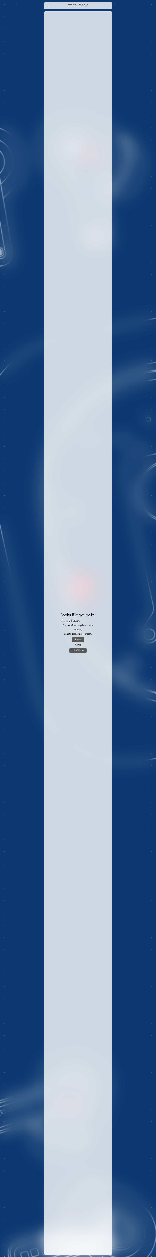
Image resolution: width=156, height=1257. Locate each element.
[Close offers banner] (108, 12)
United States (78, 651)
